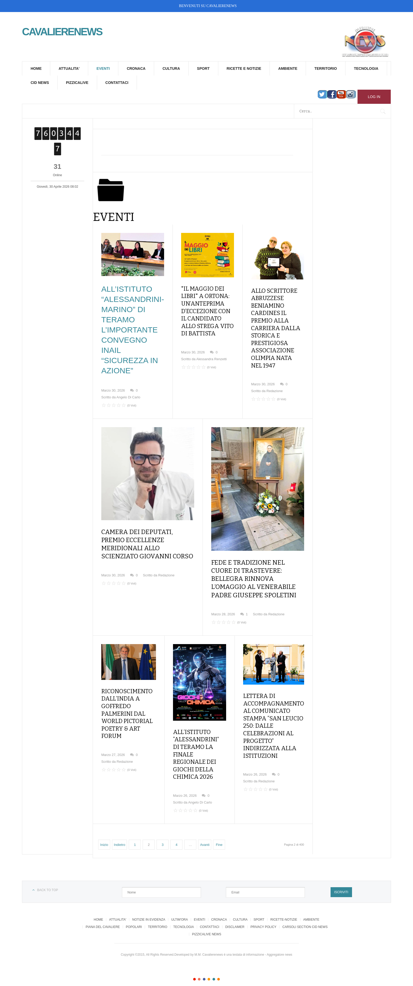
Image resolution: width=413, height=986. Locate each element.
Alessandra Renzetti (211, 349)
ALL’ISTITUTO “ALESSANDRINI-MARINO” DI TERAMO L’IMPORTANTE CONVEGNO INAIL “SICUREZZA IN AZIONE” (132, 330)
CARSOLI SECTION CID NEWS (305, 910)
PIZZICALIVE (77, 83)
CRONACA (136, 68)
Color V (214, 962)
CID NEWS (40, 83)
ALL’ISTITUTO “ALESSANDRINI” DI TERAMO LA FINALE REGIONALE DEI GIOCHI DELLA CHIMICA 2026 (202, 748)
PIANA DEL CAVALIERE (103, 910)
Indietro (119, 827)
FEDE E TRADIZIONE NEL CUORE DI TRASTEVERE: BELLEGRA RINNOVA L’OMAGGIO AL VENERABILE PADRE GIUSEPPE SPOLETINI (253, 579)
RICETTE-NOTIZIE (283, 902)
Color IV (209, 962)
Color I (194, 962)
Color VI (218, 962)
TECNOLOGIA (366, 68)
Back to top (47, 873)
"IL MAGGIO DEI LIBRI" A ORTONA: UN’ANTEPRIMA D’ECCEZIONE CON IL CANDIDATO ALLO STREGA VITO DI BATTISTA (206, 306)
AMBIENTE (287, 68)
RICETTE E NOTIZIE (244, 68)
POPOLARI (134, 910)
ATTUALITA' (69, 68)
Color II (199, 962)
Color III (204, 962)
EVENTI (103, 68)
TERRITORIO (325, 68)
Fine (219, 827)
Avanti (204, 827)
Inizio (104, 827)
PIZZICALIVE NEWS (206, 917)
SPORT (203, 68)
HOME (36, 68)
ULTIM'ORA (179, 902)
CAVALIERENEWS (221, 6)
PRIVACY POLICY (263, 910)
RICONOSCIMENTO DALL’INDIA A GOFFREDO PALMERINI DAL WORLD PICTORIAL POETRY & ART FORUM (127, 704)
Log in (374, 97)
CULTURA (171, 68)
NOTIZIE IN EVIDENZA (148, 902)
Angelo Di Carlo (128, 397)
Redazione (274, 370)
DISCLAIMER (234, 910)
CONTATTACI (117, 83)
